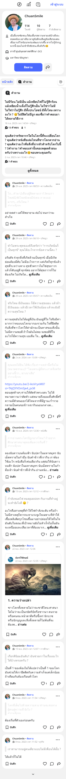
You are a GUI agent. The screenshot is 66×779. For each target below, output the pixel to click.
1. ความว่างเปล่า (19, 600)
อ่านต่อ (54, 470)
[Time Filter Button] (61, 82)
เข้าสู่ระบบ (56, 4)
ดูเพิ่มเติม (34, 274)
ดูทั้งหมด (33, 170)
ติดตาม (28, 67)
